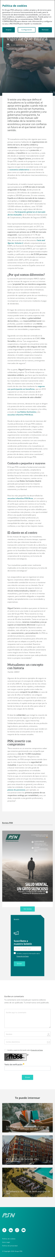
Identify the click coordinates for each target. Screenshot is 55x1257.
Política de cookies (8, 1239)
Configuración (26, 30)
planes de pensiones (16, 790)
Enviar (19, 964)
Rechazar (45, 30)
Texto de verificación (14, 1064)
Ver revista (28, 909)
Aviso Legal (6, 1242)
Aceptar (8, 30)
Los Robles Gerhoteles (26, 412)
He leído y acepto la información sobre (25, 1050)
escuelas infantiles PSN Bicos (20, 414)
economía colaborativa (19, 169)
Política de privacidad (9, 1246)
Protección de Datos (23, 956)
